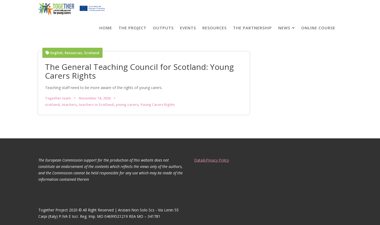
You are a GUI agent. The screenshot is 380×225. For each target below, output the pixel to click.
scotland (52, 104)
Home (105, 27)
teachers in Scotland (96, 104)
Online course (318, 27)
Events (188, 27)
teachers (69, 104)
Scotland (91, 53)
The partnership (252, 27)
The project (132, 27)
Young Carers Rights (157, 104)
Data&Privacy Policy (211, 160)
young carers (127, 104)
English (56, 53)
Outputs (163, 27)
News (284, 27)
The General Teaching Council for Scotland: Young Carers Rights (139, 71)
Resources (214, 27)
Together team (58, 98)
